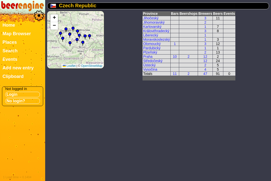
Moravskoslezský (156, 39)
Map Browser (17, 33)
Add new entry (18, 67)
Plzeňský (150, 52)
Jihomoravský (154, 22)
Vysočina (150, 69)
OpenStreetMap (91, 66)
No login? (16, 101)
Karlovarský (152, 27)
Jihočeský (150, 18)
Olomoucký (152, 44)
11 (175, 74)
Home (9, 25)
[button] (70, 43)
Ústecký (149, 65)
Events (10, 59)
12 (205, 57)
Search (10, 50)
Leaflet (69, 66)
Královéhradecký (156, 31)
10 (175, 57)
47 (205, 74)
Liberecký (150, 35)
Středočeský (152, 61)
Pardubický (151, 48)
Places (10, 42)
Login (12, 94)
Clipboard (13, 76)
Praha (147, 57)
